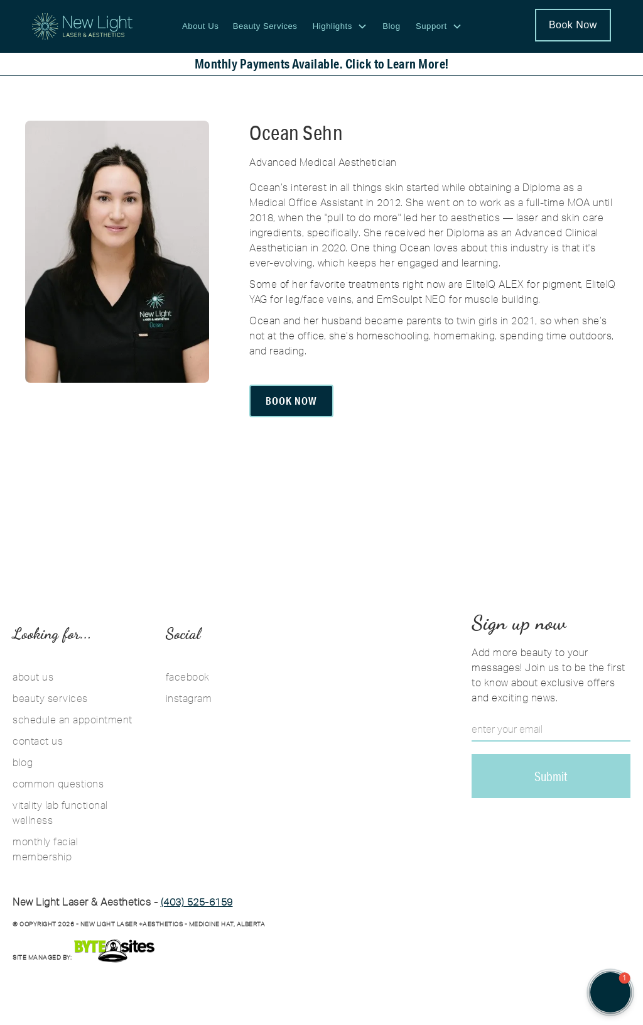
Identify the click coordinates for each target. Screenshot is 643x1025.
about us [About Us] (33, 677)
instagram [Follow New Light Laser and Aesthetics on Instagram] (189, 698)
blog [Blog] (23, 762)
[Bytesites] (114, 950)
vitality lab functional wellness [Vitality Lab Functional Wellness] (60, 812)
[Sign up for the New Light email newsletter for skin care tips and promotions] (551, 776)
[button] (340, 26)
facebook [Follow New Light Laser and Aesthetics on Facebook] (188, 677)
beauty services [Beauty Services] (50, 698)
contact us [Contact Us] (38, 741)
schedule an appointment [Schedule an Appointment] (72, 719)
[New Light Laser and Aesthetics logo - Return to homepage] (82, 26)
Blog (391, 26)
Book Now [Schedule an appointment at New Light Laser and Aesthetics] (573, 24)
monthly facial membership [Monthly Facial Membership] (45, 849)
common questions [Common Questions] (58, 783)
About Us (200, 26)
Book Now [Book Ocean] (291, 400)
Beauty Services (265, 26)
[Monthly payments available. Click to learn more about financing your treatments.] (321, 64)
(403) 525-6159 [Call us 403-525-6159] (197, 902)
